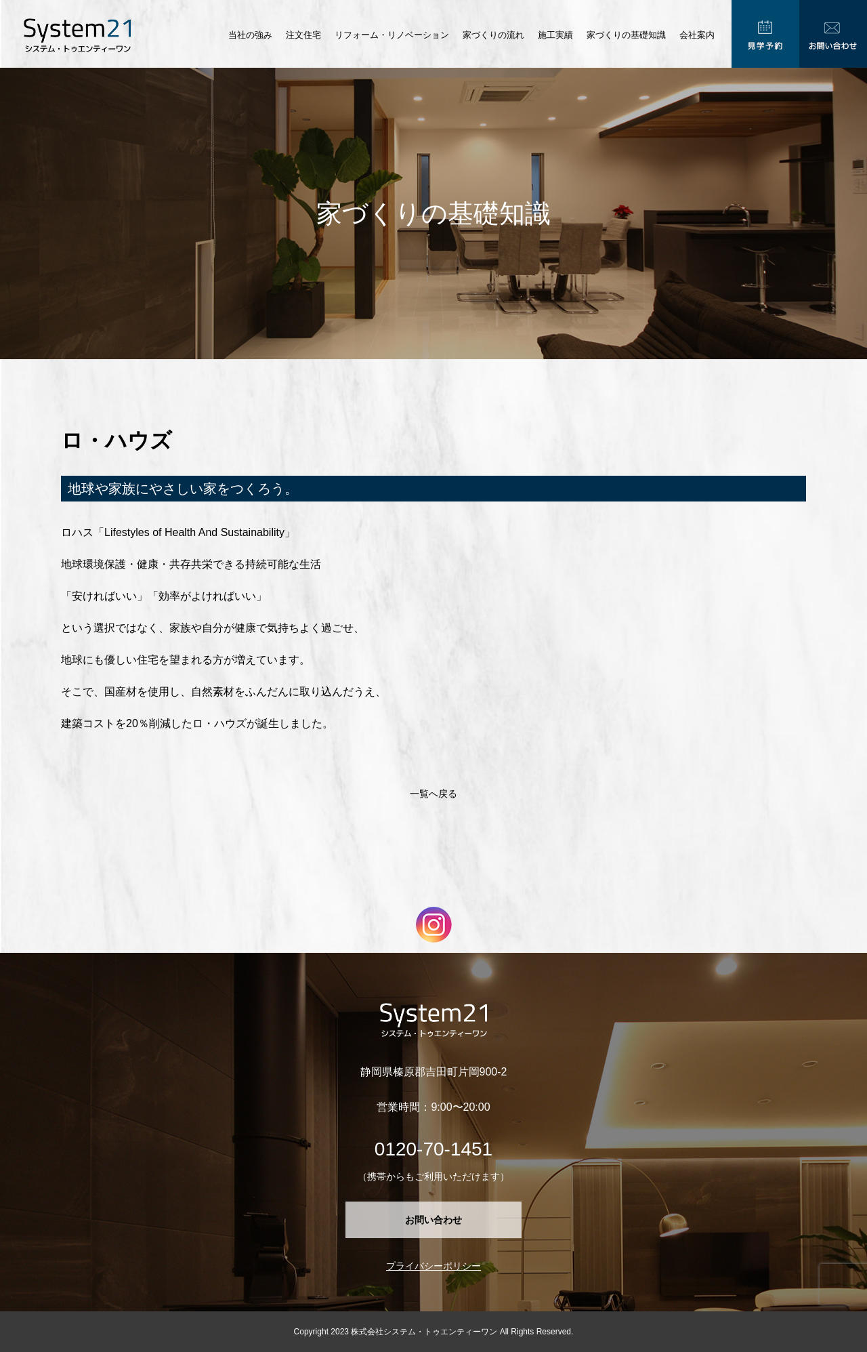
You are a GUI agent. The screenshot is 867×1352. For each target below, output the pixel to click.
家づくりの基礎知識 (626, 35)
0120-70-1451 (433, 1149)
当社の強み (250, 35)
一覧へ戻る (433, 793)
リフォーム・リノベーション (392, 35)
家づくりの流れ (493, 35)
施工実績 (555, 35)
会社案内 (697, 35)
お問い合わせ (433, 1219)
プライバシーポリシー (433, 1266)
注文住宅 (303, 35)
